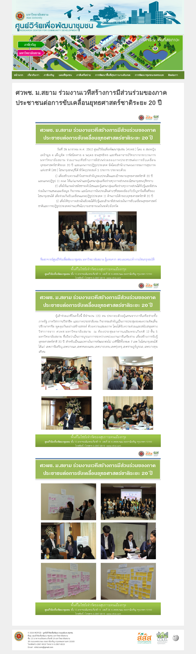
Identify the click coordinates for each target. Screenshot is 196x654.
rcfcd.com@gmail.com (43, 647)
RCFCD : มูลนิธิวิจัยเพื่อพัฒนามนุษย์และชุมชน (53, 633)
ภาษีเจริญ (49, 75)
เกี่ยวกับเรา (33, 75)
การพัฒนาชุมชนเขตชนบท (149, 75)
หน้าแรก (18, 75)
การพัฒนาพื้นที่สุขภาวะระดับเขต (112, 75)
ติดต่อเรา (173, 75)
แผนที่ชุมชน (65, 75)
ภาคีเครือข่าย (83, 75)
